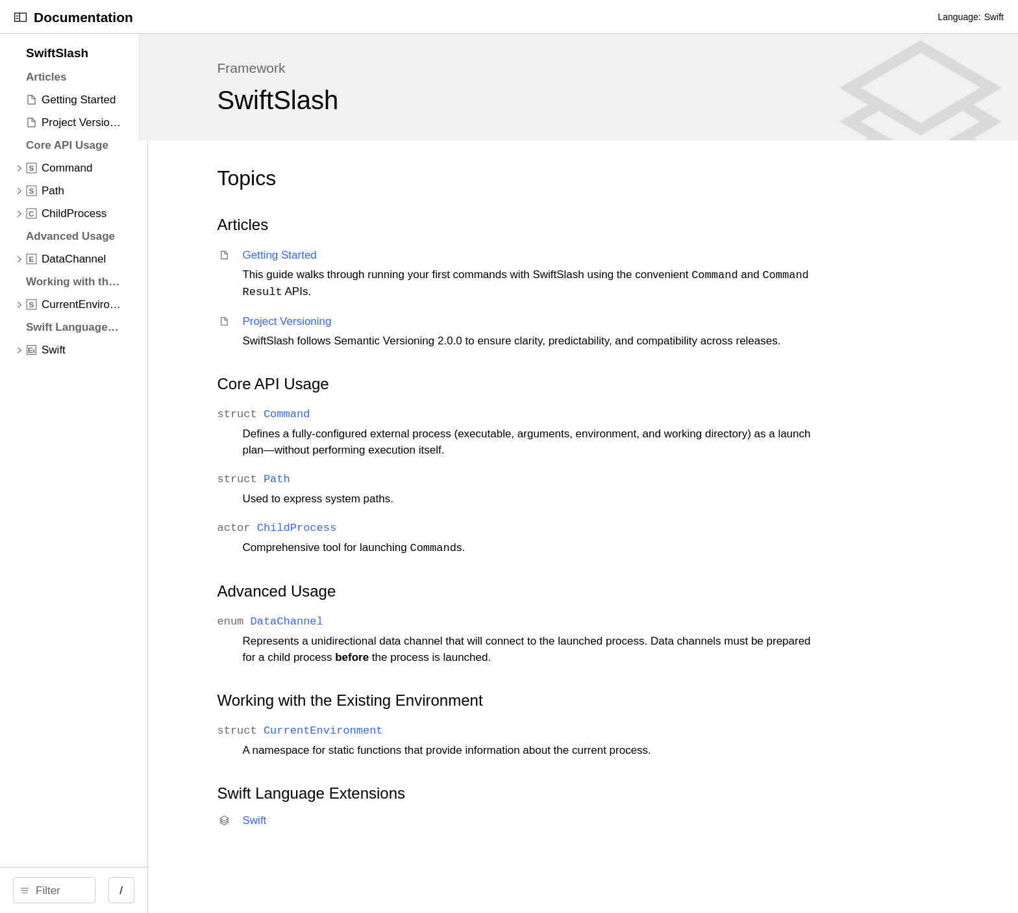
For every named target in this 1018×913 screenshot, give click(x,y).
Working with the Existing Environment (537, 716)
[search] (156, 890)
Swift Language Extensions (498, 809)
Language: (958, 17)
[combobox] (161, 890)
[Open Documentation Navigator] (20, 17)
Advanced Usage (463, 607)
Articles (430, 224)
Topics (434, 178)
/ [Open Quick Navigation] (326, 890)
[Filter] (161, 890)
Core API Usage (460, 400)
